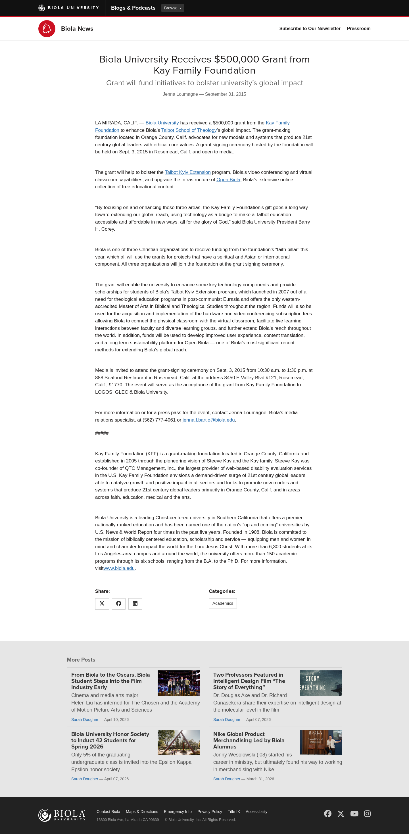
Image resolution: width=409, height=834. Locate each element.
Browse (172, 8)
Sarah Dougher (84, 719)
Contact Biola (108, 811)
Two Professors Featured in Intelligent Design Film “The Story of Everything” (249, 681)
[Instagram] (367, 814)
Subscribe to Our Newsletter (310, 28)
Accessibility (256, 811)
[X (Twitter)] (341, 814)
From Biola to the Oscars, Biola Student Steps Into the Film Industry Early (110, 681)
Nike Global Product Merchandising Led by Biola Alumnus (249, 740)
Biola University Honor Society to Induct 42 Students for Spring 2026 (110, 740)
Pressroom (359, 28)
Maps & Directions (142, 811)
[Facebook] (327, 814)
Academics (222, 603)
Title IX (234, 811)
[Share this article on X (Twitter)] (102, 604)
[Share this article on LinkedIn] (135, 604)
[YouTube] (354, 814)
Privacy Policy (209, 811)
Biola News (77, 28)
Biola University (73, 7)
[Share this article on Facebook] (119, 604)
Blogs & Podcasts (133, 8)
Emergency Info (178, 811)
